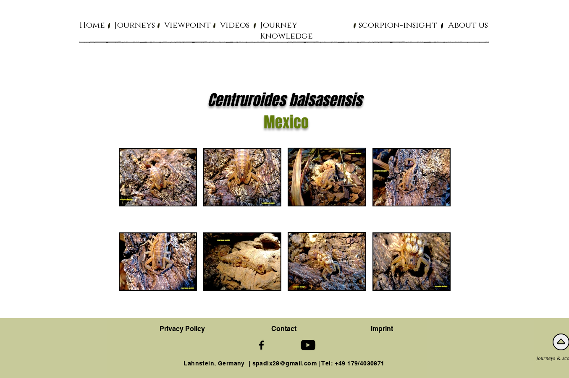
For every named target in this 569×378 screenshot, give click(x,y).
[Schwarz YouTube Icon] (308, 345)
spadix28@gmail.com (284, 363)
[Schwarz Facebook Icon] (261, 345)
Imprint (382, 329)
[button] (134, 24)
